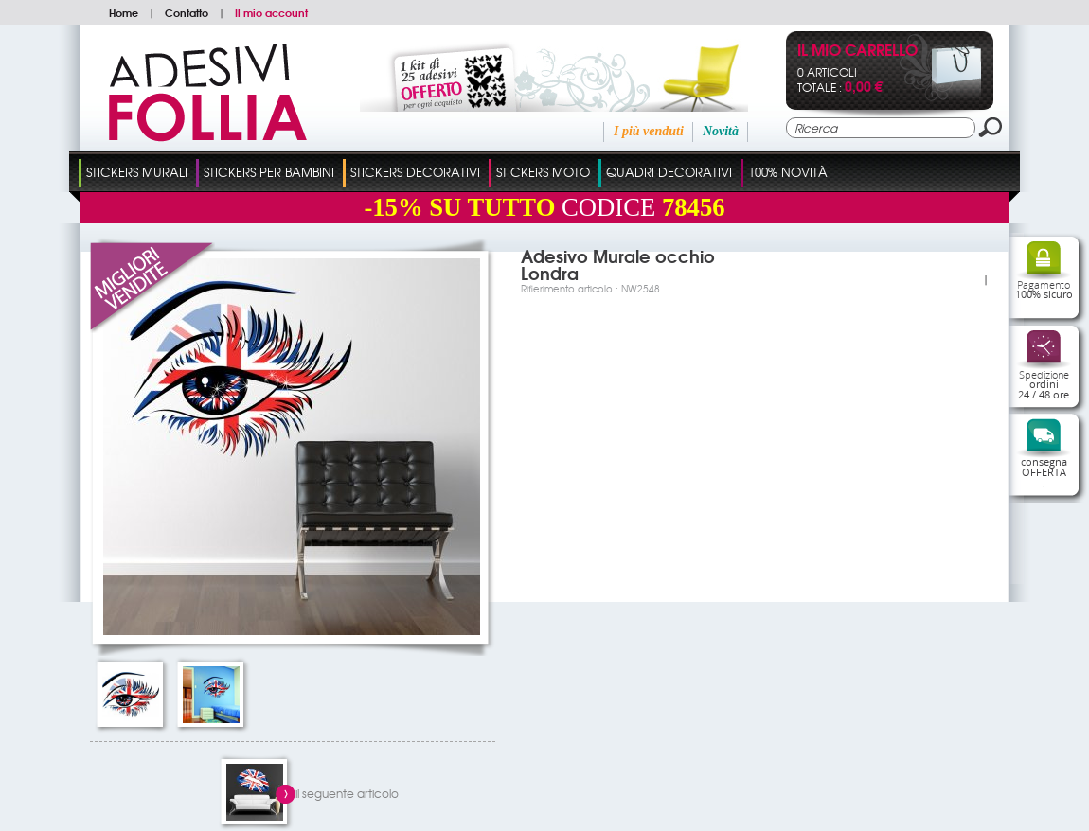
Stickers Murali (136, 172)
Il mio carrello (857, 52)
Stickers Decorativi (415, 172)
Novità (721, 131)
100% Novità (788, 172)
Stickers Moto (543, 172)
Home (123, 12)
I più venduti (649, 131)
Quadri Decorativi (669, 172)
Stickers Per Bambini (269, 172)
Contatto (186, 12)
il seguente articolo (347, 793)
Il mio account (271, 12)
